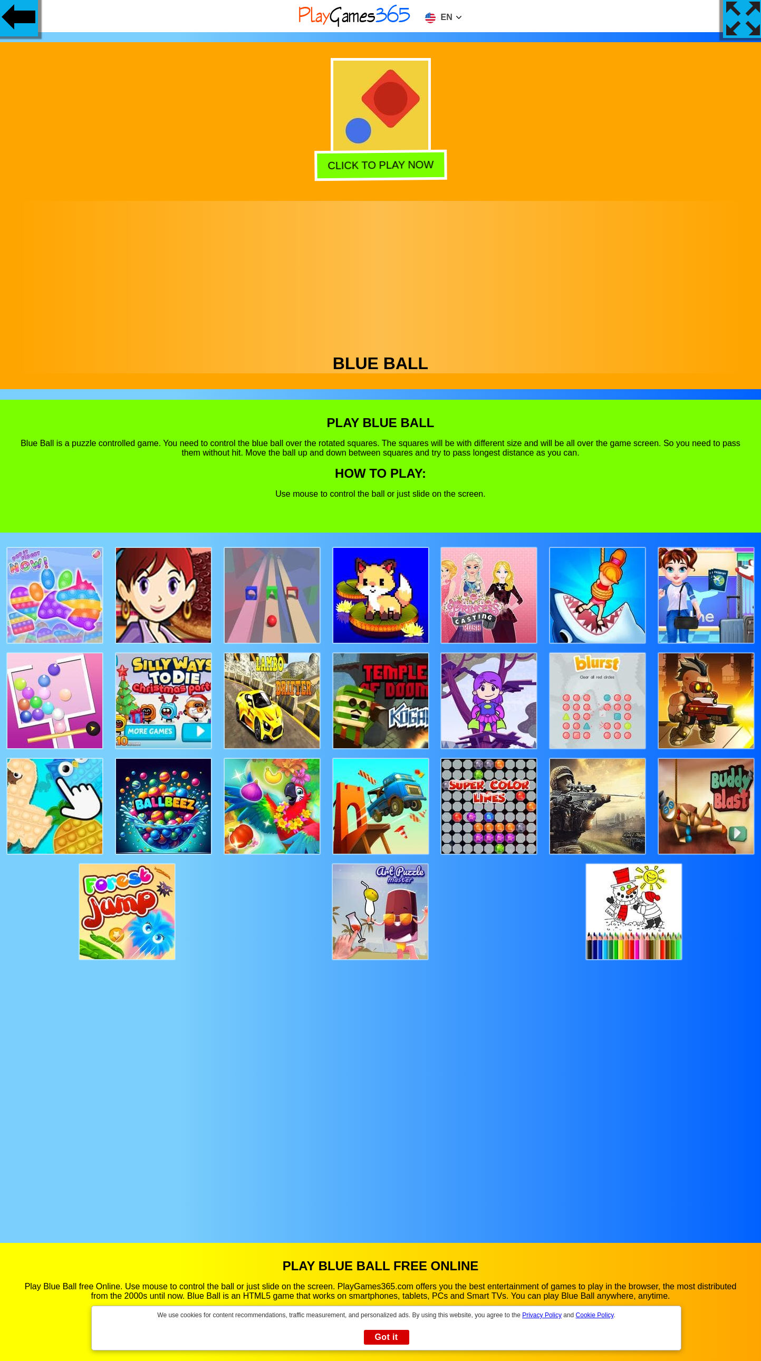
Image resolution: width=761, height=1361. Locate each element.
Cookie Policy (595, 1315)
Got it (386, 1337)
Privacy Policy (542, 1315)
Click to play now (382, 165)
